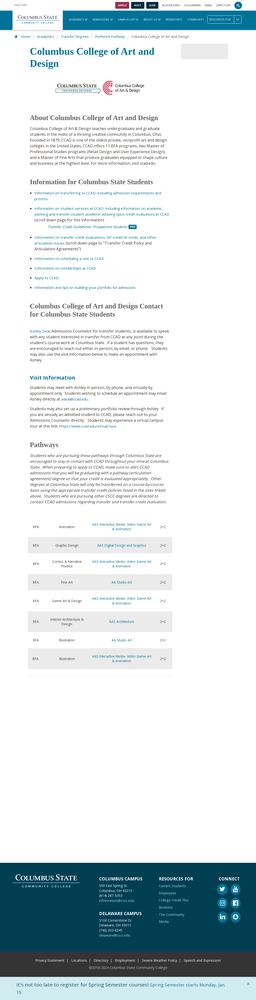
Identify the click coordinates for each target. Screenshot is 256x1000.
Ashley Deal (40, 330)
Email (208, 5)
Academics (76, 19)
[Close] (249, 984)
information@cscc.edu (116, 900)
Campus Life (126, 19)
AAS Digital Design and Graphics (121, 544)
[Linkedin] (223, 917)
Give (152, 5)
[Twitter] (222, 889)
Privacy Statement (49, 959)
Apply (122, 5)
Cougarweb (192, 5)
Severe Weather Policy (159, 959)
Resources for (225, 19)
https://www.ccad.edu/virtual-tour (89, 425)
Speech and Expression (202, 959)
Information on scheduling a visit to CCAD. (72, 257)
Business (166, 906)
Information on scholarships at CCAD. (68, 267)
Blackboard (171, 5)
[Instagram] (223, 903)
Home (26, 36)
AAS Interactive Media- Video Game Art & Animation (121, 526)
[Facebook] (236, 903)
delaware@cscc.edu (114, 934)
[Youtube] (236, 889)
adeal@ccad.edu (75, 398)
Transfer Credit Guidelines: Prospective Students (92, 226)
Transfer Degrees (75, 36)
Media (164, 920)
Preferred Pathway (110, 36)
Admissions (101, 19)
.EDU (20, 5)
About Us (150, 19)
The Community (171, 913)
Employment (125, 959)
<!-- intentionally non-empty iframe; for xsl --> (90, 755)
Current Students (172, 885)
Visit (137, 5)
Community (195, 19)
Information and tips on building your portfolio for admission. (90, 286)
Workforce (174, 19)
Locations (79, 959)
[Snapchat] (236, 917)
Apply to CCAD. (47, 277)
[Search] (238, 5)
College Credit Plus (174, 899)
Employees (167, 892)
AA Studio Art (122, 581)
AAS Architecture (121, 621)
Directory (223, 5)
